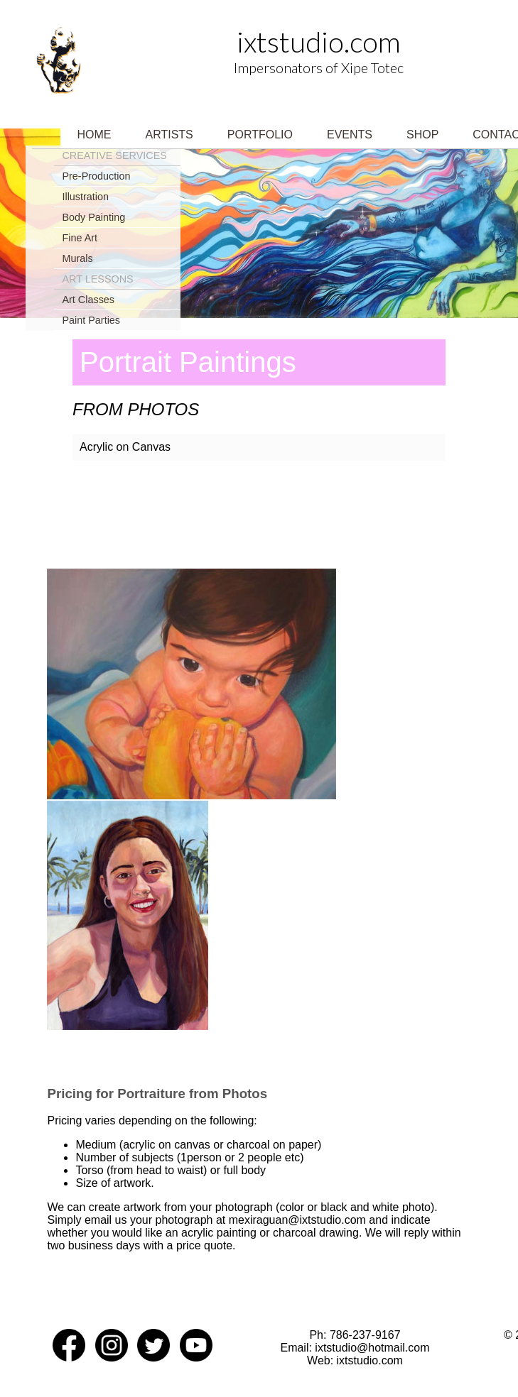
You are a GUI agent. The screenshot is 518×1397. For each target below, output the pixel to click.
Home (94, 134)
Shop (422, 134)
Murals (77, 258)
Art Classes (88, 299)
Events (349, 134)
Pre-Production (96, 176)
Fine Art (79, 237)
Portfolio (260, 134)
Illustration (85, 196)
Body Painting (93, 217)
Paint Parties (91, 320)
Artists (169, 134)
